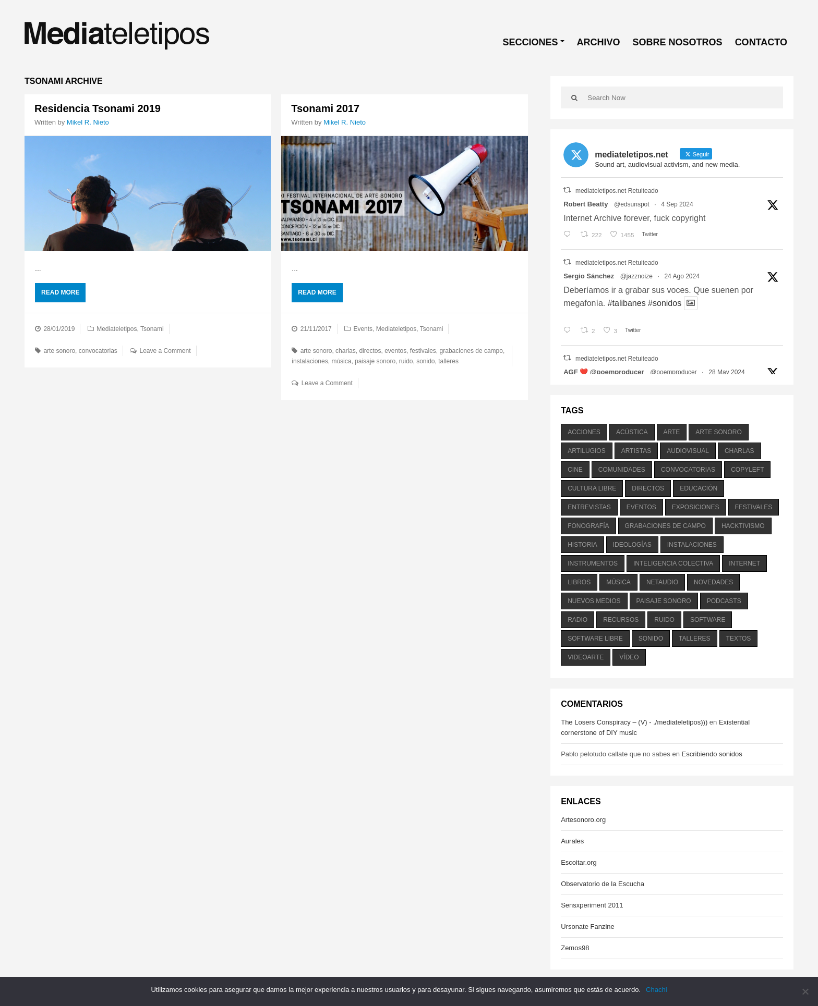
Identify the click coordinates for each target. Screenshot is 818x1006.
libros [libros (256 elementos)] (579, 582)
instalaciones (310, 361)
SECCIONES (530, 42)
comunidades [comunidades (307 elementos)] (621, 469)
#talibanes (627, 303)
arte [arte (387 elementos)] (672, 432)
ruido (406, 361)
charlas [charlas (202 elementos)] (739, 451)
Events (362, 329)
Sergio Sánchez (588, 276)
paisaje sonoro (375, 361)
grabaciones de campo (471, 350)
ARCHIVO (598, 42)
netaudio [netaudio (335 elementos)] (662, 582)
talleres (448, 361)
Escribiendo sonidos (711, 754)
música (341, 361)
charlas (345, 350)
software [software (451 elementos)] (708, 619)
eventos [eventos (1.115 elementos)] (641, 507)
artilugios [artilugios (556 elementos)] (586, 451)
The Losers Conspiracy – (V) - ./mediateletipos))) (634, 722)
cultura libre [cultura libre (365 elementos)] (592, 488)
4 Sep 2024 (677, 204)
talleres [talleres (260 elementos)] (694, 638)
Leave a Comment (165, 350)
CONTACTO (761, 42)
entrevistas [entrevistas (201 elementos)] (589, 507)
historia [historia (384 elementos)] (582, 544)
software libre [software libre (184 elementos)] (595, 638)
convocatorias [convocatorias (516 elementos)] (688, 469)
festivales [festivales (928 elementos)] (754, 507)
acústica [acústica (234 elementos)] (632, 432)
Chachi (656, 989)
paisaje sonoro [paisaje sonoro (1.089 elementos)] (663, 601)
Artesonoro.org (583, 820)
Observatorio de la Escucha (602, 884)
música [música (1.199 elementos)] (618, 582)
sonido (425, 361)
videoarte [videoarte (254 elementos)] (586, 657)
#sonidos (664, 303)
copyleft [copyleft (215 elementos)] (747, 469)
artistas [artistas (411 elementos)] (636, 451)
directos (370, 350)
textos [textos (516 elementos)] (738, 638)
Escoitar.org (579, 862)
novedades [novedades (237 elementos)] (713, 582)
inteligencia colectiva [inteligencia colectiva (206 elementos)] (673, 563)
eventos (395, 350)
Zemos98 (575, 948)
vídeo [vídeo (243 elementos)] (629, 657)
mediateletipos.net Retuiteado (616, 190)
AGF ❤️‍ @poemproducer (603, 372)
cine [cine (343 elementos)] (575, 469)
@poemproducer (673, 372)
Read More (60, 292)
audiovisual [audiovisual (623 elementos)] (688, 451)
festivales (423, 350)
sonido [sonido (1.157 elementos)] (651, 638)
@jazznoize (636, 276)
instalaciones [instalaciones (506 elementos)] (692, 544)
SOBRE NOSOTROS (678, 42)
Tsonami (152, 329)
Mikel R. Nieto (88, 122)
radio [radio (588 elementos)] (577, 619)
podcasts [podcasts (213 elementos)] (724, 601)
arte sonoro (59, 350)
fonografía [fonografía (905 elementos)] (588, 526)
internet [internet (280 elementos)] (744, 563)
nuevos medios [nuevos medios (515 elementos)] (594, 601)
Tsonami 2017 (325, 108)
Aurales (572, 841)
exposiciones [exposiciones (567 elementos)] (695, 507)
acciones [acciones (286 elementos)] (584, 432)
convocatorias (98, 350)
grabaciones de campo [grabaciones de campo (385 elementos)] (665, 526)
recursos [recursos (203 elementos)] (621, 619)
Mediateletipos (117, 329)
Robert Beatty (585, 204)
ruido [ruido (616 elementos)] (664, 619)
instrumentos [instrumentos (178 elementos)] (593, 563)
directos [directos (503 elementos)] (648, 488)
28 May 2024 (726, 372)
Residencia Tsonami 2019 (97, 108)
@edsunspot (631, 204)
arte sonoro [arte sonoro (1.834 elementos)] (718, 432)
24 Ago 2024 (681, 276)
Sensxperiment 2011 (592, 905)
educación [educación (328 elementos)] (698, 488)
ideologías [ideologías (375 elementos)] (632, 544)
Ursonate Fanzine (588, 926)
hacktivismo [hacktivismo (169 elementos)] (743, 526)
